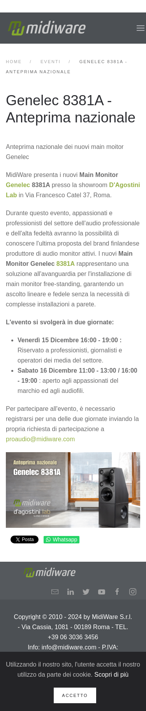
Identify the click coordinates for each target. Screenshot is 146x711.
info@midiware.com (69, 647)
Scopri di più (111, 674)
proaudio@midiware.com (40, 439)
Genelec (18, 185)
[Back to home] (47, 28)
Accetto (75, 695)
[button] (140, 28)
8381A (65, 263)
